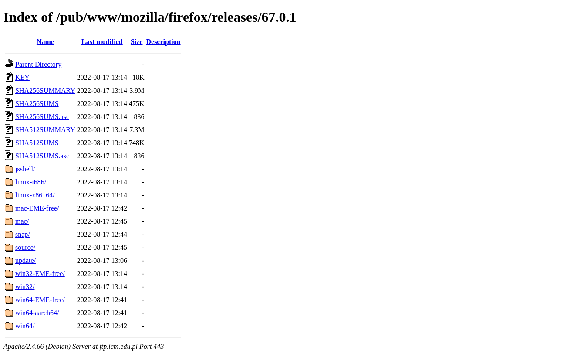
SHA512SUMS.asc (42, 156)
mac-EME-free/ (37, 208)
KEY (22, 77)
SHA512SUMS (37, 142)
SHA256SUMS (37, 103)
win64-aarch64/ (37, 313)
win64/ (24, 326)
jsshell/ (25, 169)
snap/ (22, 234)
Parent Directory (38, 64)
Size (137, 41)
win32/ (24, 286)
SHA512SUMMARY (45, 129)
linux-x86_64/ (35, 195)
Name (45, 41)
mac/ (22, 221)
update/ (25, 260)
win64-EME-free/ (40, 299)
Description (163, 41)
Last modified (102, 41)
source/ (25, 247)
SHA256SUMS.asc (42, 116)
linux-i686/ (30, 182)
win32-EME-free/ (40, 273)
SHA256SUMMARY (45, 90)
